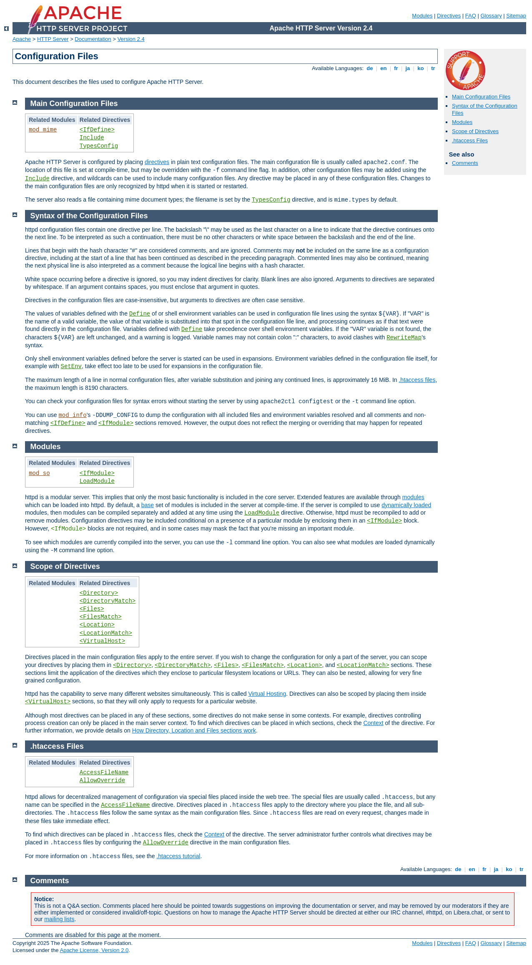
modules (413, 497)
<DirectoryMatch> (108, 601)
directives (157, 162)
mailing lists (59, 919)
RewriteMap (404, 337)
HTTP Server (53, 39)
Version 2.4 (131, 39)
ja (408, 68)
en (383, 68)
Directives (449, 16)
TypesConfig (99, 146)
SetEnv (71, 366)
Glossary (491, 16)
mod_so (39, 473)
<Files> (92, 609)
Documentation (93, 39)
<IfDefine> (97, 129)
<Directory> (99, 593)
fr (396, 68)
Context (373, 723)
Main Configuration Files (481, 96)
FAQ (470, 16)
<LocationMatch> (106, 633)
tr (433, 68)
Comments (465, 163)
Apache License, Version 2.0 (94, 950)
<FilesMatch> (101, 617)
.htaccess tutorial (178, 856)
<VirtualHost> (102, 641)
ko (420, 68)
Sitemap (516, 16)
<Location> (97, 624)
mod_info (72, 415)
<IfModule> (115, 423)
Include (92, 137)
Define (139, 314)
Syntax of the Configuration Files (89, 216)
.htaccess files (417, 379)
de (369, 68)
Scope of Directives (475, 131)
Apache (22, 39)
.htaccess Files (470, 140)
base (147, 505)
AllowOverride (102, 780)
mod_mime (43, 129)
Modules (422, 16)
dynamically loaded (406, 505)
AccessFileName (104, 772)
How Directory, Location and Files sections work (194, 730)
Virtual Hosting (267, 693)
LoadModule (97, 481)
